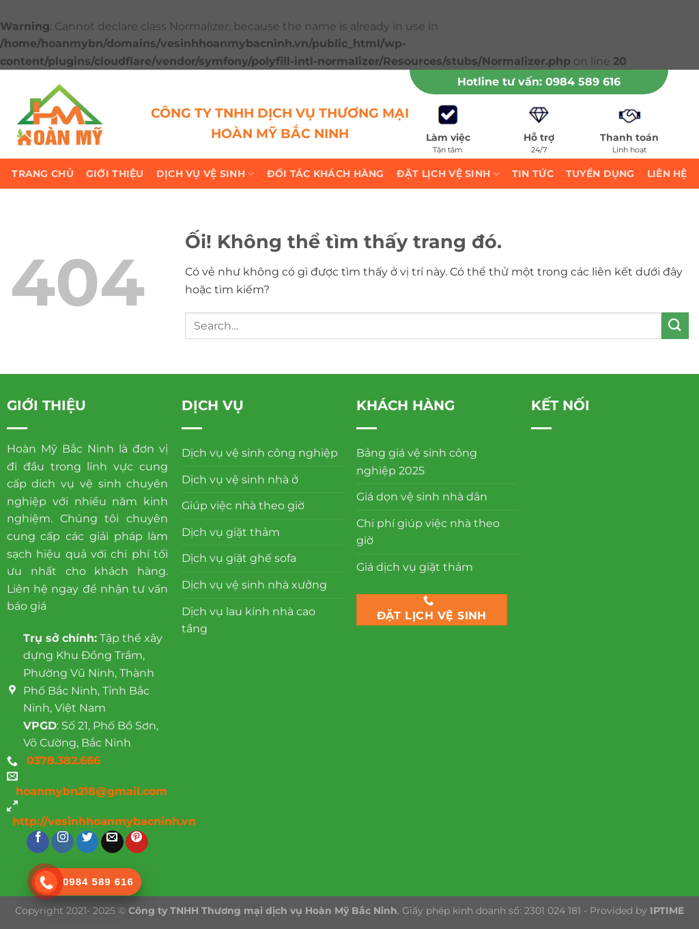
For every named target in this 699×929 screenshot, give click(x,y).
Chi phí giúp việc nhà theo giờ (428, 532)
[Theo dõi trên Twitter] (87, 842)
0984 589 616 (582, 81)
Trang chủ (43, 173)
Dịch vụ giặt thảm (231, 532)
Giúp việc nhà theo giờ (243, 505)
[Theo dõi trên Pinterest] (137, 842)
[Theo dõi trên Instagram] (62, 842)
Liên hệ (667, 173)
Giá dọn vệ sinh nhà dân (421, 496)
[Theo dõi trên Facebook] (38, 842)
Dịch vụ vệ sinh (205, 173)
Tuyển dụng (600, 173)
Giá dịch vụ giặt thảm (414, 567)
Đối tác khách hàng (325, 173)
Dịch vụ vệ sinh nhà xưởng (254, 584)
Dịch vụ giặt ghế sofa (239, 558)
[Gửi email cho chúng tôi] (112, 842)
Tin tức (533, 173)
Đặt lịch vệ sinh (448, 173)
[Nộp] (675, 325)
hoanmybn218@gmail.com (91, 791)
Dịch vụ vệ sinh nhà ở (240, 479)
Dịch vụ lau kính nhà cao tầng (248, 620)
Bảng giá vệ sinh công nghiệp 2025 (416, 461)
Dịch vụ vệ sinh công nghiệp (260, 452)
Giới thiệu (115, 173)
